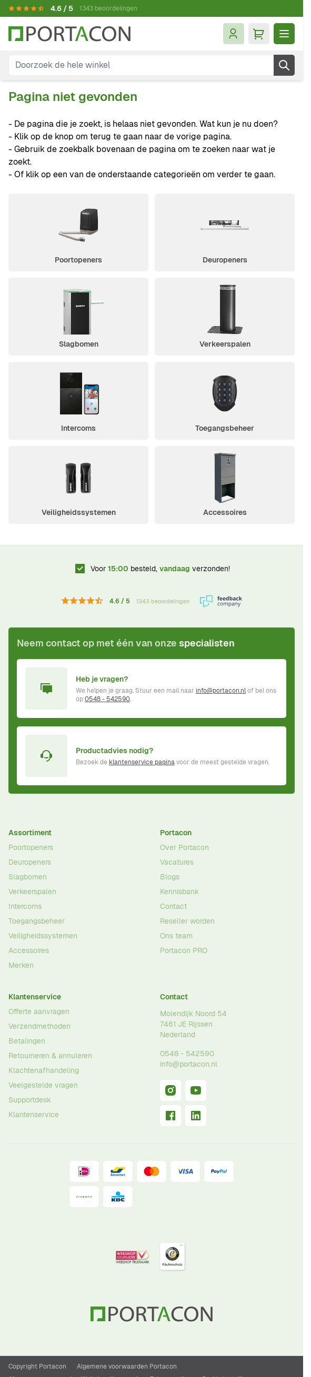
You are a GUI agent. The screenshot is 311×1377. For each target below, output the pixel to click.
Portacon (176, 832)
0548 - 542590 (107, 699)
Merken (21, 965)
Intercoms (78, 428)
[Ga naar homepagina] (69, 34)
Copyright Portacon (37, 1366)
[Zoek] (284, 65)
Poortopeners (78, 260)
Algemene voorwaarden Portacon (127, 1366)
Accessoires (225, 512)
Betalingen (26, 1041)
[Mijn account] (233, 33)
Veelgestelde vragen (43, 1085)
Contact (173, 906)
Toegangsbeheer (224, 428)
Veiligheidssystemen (79, 512)
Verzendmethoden (39, 1026)
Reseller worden (187, 921)
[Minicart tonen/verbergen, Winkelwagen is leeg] (258, 33)
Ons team (176, 935)
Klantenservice (34, 996)
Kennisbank (179, 891)
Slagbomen (78, 344)
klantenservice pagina (142, 762)
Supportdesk (29, 1100)
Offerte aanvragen (38, 1011)
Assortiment (30, 832)
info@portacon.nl (221, 690)
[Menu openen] (284, 33)
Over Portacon (184, 847)
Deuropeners (225, 260)
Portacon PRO (183, 950)
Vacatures (177, 862)
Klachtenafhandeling (43, 1070)
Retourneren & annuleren (50, 1055)
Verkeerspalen (224, 344)
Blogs (169, 877)
